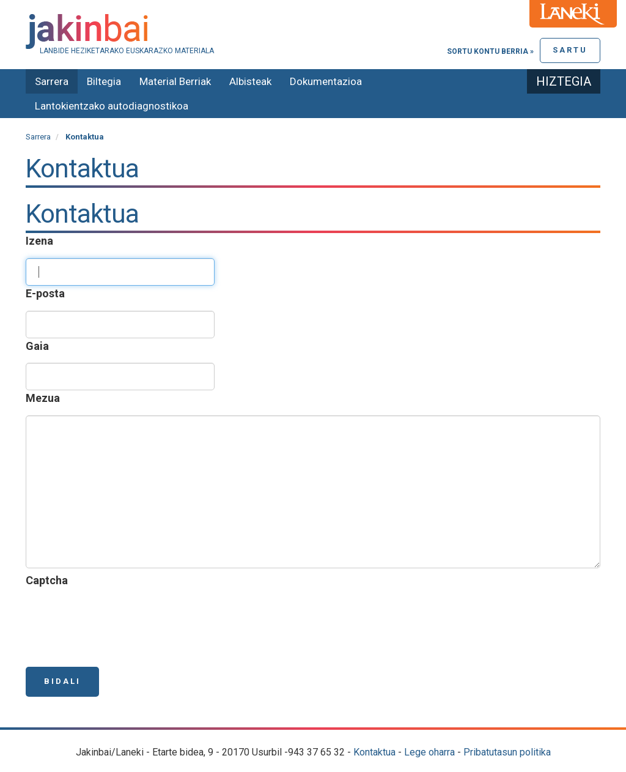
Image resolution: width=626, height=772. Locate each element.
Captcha (49, 580)
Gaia (40, 346)
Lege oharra (429, 752)
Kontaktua (374, 752)
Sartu (570, 49)
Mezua (45, 398)
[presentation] (119, 621)
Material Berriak (175, 81)
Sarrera (51, 81)
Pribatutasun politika (507, 752)
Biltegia (104, 81)
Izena (42, 240)
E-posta (48, 293)
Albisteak (250, 81)
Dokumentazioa (326, 81)
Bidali (62, 681)
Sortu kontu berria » (490, 51)
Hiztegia (563, 81)
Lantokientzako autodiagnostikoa (111, 106)
